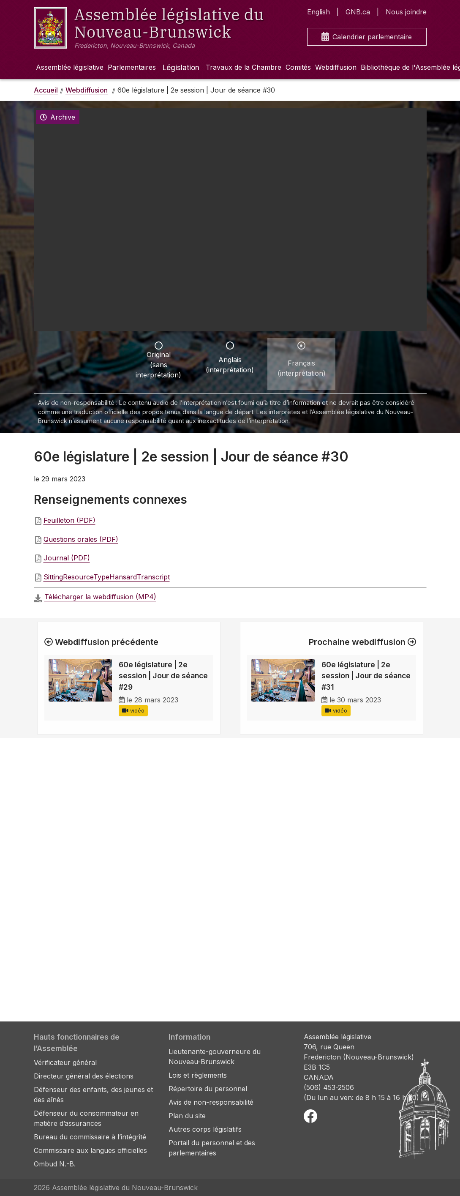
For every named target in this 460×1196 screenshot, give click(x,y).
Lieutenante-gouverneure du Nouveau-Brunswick (215, 1056)
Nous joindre (406, 12)
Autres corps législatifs (205, 1129)
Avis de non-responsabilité (211, 1102)
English (318, 12)
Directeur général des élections (83, 1076)
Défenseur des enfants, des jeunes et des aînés (93, 1094)
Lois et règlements (198, 1075)
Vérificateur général (65, 1062)
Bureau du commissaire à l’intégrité (90, 1137)
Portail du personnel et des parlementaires (212, 1148)
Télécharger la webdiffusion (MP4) (100, 597)
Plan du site (187, 1115)
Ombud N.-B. (55, 1164)
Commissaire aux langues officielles (90, 1150)
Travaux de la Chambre (243, 67)
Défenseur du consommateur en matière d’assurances (86, 1118)
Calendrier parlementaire (366, 37)
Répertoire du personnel (208, 1088)
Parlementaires (132, 67)
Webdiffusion (336, 67)
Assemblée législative (69, 67)
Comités (298, 67)
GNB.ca (358, 12)
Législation (180, 67)
